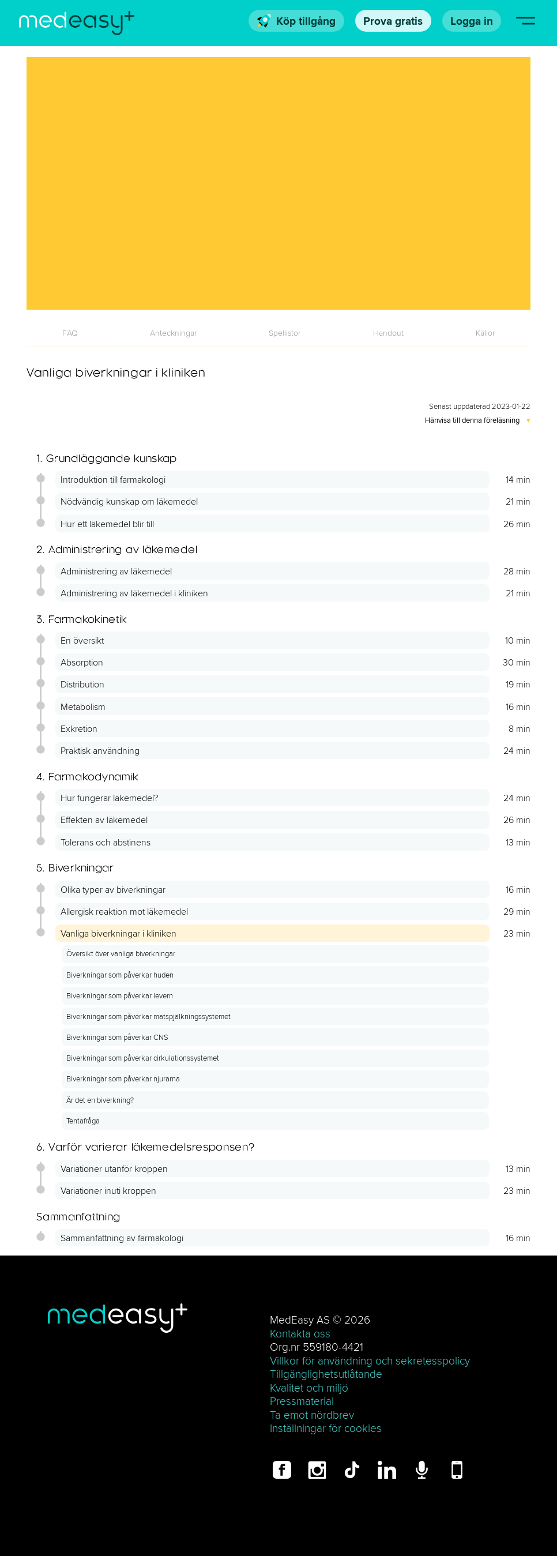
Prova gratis (393, 21)
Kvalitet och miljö (309, 1387)
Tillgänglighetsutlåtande (326, 1373)
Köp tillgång (296, 21)
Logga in (471, 21)
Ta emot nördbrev (312, 1414)
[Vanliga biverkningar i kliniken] (279, 183)
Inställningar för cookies (326, 1427)
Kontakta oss (300, 1333)
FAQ (70, 333)
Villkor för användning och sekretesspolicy (370, 1360)
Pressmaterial (302, 1400)
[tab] (70, 333)
